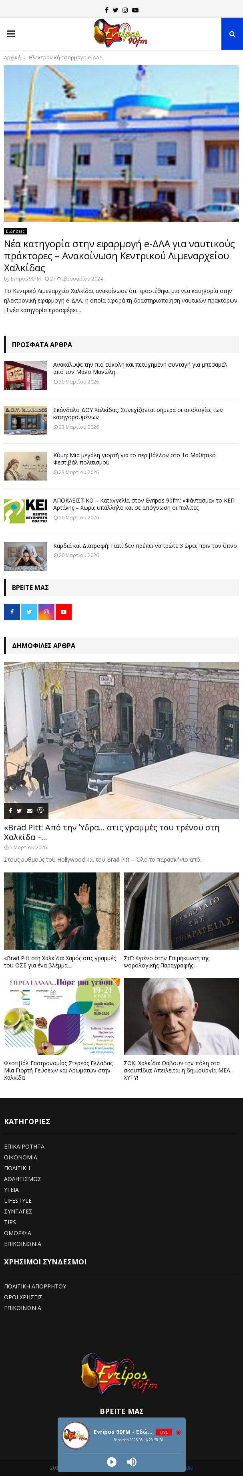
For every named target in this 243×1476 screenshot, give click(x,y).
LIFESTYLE (18, 1200)
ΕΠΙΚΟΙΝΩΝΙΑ (22, 1244)
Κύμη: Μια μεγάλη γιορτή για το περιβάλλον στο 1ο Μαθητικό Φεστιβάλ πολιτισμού (134, 458)
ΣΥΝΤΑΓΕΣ (18, 1211)
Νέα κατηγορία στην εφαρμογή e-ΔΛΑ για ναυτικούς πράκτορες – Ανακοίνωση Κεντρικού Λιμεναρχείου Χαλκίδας (119, 255)
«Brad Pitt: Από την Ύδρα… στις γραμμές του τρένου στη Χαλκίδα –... (112, 832)
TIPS (10, 1222)
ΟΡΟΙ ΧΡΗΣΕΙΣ (23, 1297)
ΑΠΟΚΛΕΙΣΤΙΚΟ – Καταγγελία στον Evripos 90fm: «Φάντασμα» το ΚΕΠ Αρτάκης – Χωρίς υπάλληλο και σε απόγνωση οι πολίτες (144, 504)
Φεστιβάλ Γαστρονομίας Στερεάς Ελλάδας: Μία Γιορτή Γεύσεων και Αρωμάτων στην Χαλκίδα (59, 1070)
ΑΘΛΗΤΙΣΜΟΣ (22, 1179)
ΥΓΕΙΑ (11, 1189)
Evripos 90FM (26, 278)
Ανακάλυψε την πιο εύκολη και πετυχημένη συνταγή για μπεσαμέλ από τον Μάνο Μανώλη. (140, 368)
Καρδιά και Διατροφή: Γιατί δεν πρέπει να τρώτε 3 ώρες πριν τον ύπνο (145, 545)
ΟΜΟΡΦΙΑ (17, 1233)
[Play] (112, 1462)
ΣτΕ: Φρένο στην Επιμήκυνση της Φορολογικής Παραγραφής (166, 961)
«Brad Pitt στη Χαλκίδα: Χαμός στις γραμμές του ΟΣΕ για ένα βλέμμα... (60, 961)
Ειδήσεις (15, 231)
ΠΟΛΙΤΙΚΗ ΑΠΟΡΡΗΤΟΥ (35, 1286)
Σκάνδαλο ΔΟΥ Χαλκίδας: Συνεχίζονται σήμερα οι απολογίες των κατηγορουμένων (138, 413)
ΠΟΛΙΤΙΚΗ (17, 1168)
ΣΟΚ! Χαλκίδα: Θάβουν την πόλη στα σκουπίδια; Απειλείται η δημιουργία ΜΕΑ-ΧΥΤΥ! (178, 1070)
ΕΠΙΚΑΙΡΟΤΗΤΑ (24, 1146)
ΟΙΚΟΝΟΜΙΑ (20, 1157)
